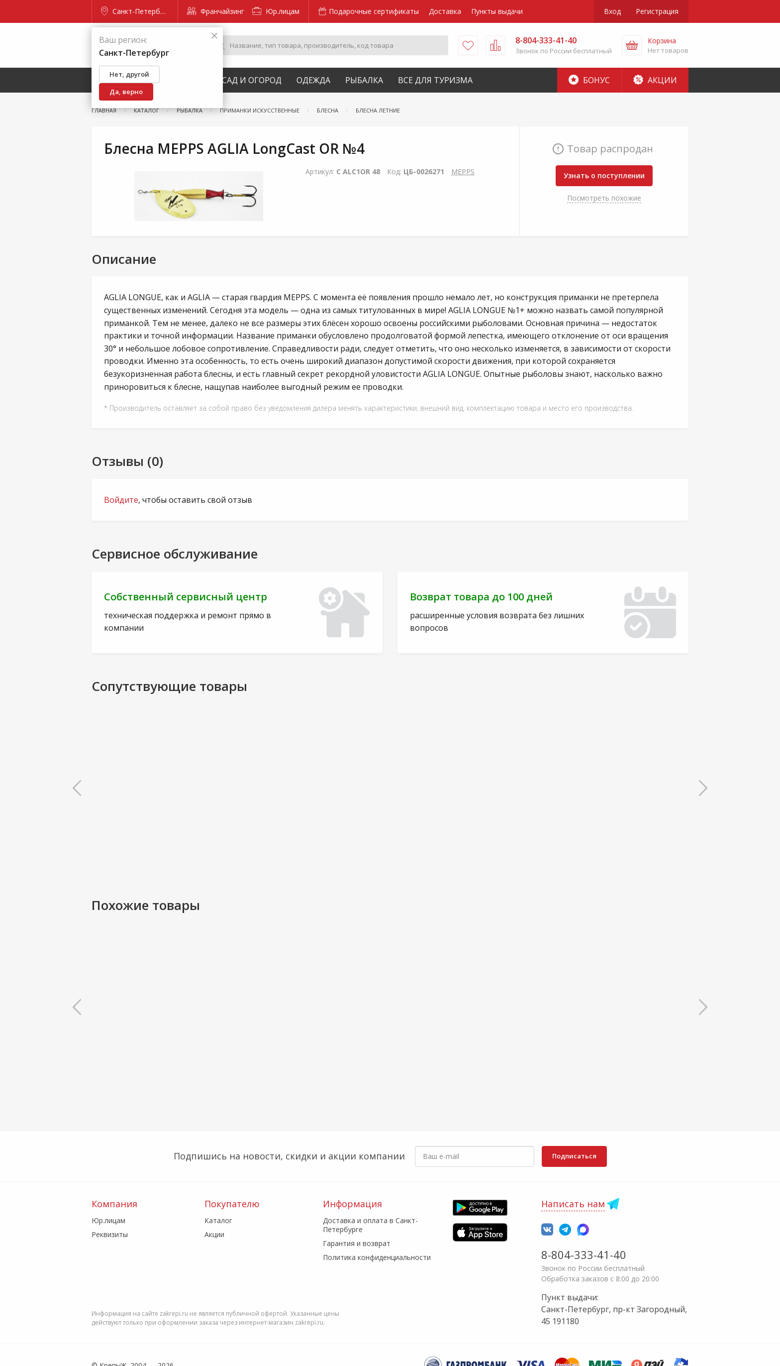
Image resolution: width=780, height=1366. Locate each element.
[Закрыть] (214, 36)
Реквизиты (110, 1234)
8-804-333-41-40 (583, 1254)
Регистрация (657, 11)
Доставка (445, 11)
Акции (655, 80)
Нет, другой (129, 74)
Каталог (218, 1220)
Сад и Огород (252, 80)
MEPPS (463, 171)
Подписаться (574, 1155)
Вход (612, 11)
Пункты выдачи (497, 11)
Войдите (121, 499)
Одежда (313, 80)
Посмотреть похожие (604, 198)
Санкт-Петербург (136, 11)
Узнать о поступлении (604, 175)
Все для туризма (435, 80)
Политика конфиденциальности (377, 1257)
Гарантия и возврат (356, 1243)
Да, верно (126, 91)
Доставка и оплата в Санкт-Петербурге (370, 1225)
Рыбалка (364, 80)
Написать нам (573, 1204)
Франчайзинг (215, 11)
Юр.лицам (275, 11)
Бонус (589, 80)
